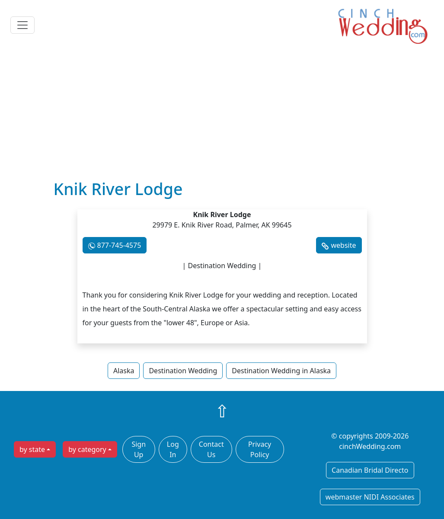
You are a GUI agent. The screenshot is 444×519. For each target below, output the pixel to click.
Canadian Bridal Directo (370, 470)
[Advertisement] (222, 114)
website (343, 245)
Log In (173, 449)
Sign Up (138, 449)
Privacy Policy (259, 449)
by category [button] (87, 449)
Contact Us (211, 449)
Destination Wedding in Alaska (281, 370)
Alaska (123, 370)
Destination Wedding (183, 370)
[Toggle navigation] (22, 25)
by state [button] (32, 449)
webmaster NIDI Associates (370, 497)
